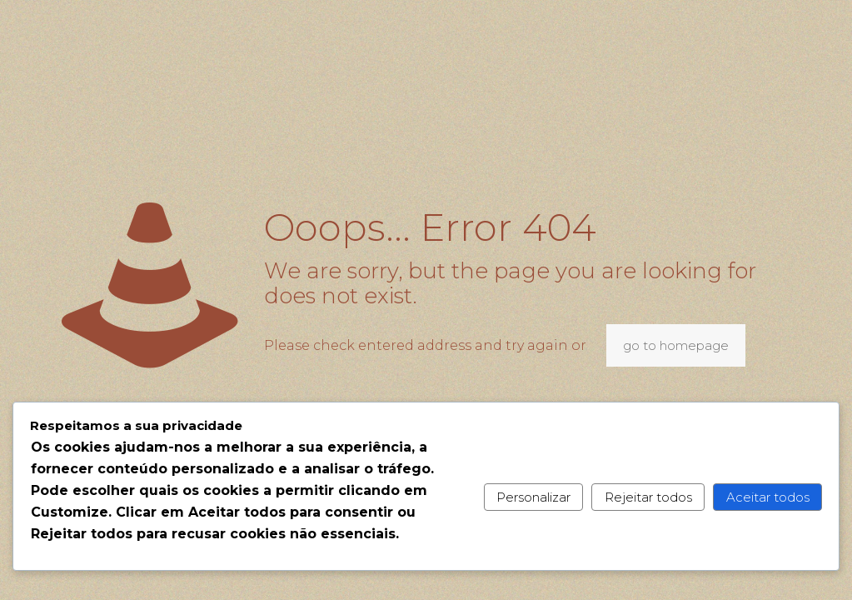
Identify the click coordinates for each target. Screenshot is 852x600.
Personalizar (533, 497)
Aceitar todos (768, 497)
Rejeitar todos (648, 497)
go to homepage (676, 345)
